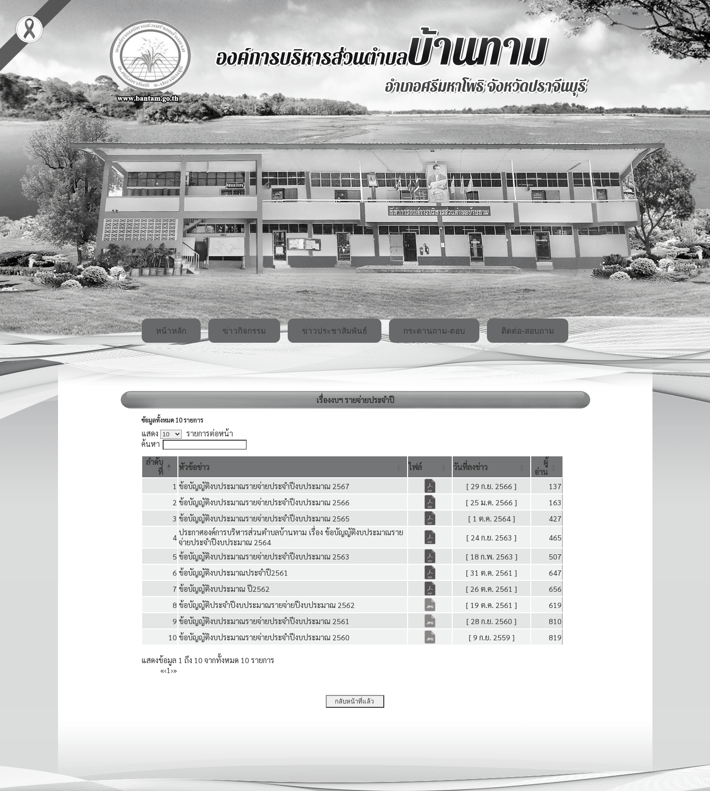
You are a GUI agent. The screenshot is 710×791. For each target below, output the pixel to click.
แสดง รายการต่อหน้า (187, 433)
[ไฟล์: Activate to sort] (430, 466)
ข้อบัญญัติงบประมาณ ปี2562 (224, 589)
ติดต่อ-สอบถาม (527, 331)
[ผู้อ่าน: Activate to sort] (547, 466)
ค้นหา (150, 444)
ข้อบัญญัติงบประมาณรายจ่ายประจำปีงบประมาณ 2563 (264, 556)
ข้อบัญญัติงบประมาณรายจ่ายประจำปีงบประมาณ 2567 (264, 486)
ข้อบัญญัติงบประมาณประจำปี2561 (233, 573)
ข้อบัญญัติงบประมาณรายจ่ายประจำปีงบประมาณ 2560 (264, 637)
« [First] (162, 670)
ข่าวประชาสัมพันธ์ (334, 331)
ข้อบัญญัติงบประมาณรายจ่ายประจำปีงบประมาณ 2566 (264, 502)
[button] (194, 467)
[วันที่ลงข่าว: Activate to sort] (491, 466)
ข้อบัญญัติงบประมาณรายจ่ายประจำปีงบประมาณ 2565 (264, 518)
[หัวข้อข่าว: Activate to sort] (292, 466)
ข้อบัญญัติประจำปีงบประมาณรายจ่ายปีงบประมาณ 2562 (267, 605)
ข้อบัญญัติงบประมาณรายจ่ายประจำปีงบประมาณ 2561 (264, 621)
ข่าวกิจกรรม (244, 331)
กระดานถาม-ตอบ (434, 331)
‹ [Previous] (165, 670)
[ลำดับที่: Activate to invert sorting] (159, 466)
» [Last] (175, 670)
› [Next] (172, 670)
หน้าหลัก (171, 331)
